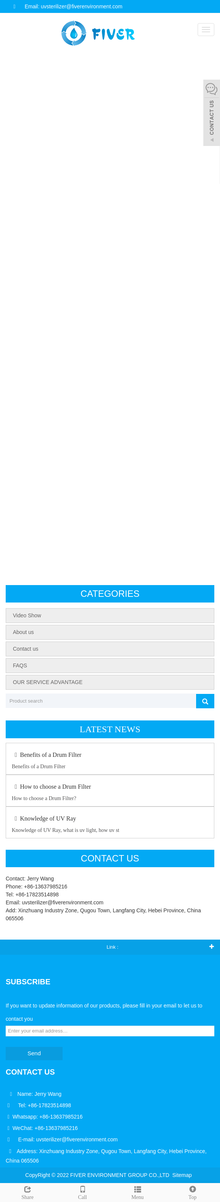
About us (23, 632)
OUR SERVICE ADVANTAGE (48, 682)
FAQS (20, 665)
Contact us (25, 649)
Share (27, 1191)
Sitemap (182, 1175)
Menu (137, 1191)
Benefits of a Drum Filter (47, 755)
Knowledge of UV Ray (44, 818)
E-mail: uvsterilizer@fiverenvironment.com (68, 1139)
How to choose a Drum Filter (51, 786)
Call (82, 1191)
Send (34, 1053)
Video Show (27, 615)
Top (192, 1191)
